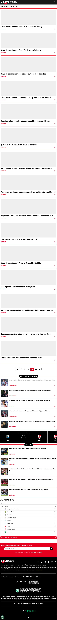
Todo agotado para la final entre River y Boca (18, 287)
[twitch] (52, 562)
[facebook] (35, 562)
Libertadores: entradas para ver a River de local (19, 239)
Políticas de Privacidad (19, 576)
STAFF (12, 565)
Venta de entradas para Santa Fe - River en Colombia (21, 50)
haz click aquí (39, 570)
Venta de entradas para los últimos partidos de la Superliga (23, 74)
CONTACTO (17, 565)
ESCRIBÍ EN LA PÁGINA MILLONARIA (30, 565)
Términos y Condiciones (36, 552)
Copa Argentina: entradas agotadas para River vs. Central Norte (25, 121)
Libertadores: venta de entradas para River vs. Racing (21, 26)
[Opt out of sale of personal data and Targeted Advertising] (2, 617)
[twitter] (42, 562)
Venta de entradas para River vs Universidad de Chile (21, 263)
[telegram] (45, 562)
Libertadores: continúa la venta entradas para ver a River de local (26, 97)
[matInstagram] (38, 562)
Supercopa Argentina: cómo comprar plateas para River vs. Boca (25, 334)
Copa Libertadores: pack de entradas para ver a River (21, 358)
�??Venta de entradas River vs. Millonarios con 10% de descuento (26, 168)
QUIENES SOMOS (5, 565)
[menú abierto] (1, 2)
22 (32, 369)
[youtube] (48, 562)
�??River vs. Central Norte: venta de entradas (19, 145)
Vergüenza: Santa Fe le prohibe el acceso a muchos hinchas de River (27, 216)
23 (36, 369)
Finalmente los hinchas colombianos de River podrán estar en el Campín (28, 192)
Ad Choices (38, 576)
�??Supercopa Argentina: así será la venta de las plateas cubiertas (27, 310)
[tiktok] (55, 562)
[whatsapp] (31, 562)
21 (28, 369)
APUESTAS (43, 565)
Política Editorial (30, 576)
